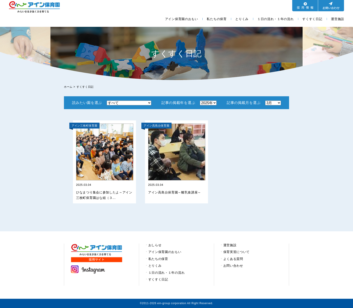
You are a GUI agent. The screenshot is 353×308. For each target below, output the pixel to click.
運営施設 (337, 19)
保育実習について (236, 252)
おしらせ (155, 245)
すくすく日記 (312, 19)
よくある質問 (233, 259)
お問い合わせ (233, 265)
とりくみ (242, 19)
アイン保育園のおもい (181, 19)
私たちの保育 (216, 19)
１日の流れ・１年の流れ (275, 19)
